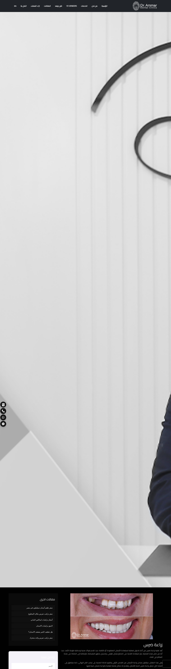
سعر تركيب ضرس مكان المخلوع (40, 614)
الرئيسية (104, 6)
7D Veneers (71, 6)
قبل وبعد (58, 6)
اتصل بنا (24, 6)
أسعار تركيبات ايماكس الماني (42, 620)
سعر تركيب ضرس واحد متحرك (41, 638)
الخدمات (84, 6)
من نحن (94, 6)
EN (15, 6)
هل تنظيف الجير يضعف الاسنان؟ (40, 632)
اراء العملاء (35, 6)
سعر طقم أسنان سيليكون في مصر (39, 608)
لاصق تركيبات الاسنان (44, 626)
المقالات (47, 6)
